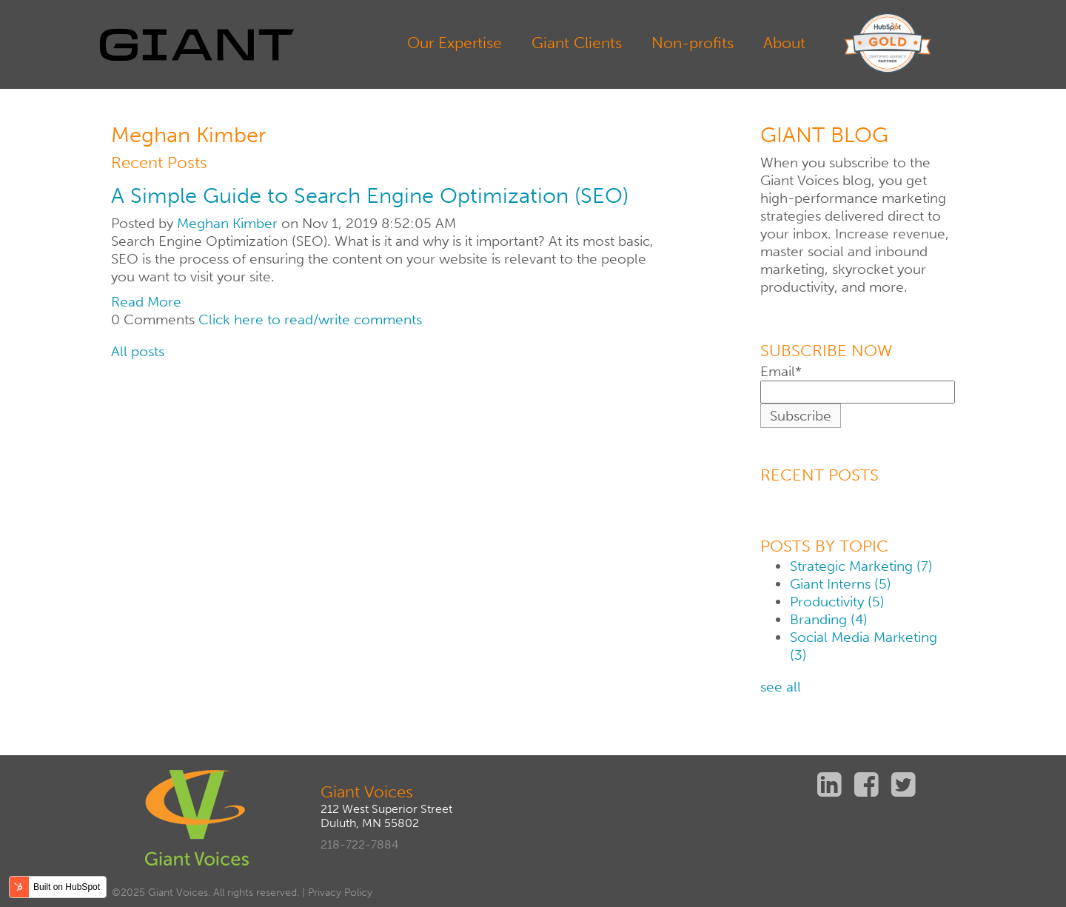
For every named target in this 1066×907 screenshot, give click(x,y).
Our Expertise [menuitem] (454, 42)
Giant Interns (840, 583)
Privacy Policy (340, 892)
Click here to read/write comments (310, 319)
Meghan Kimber (227, 223)
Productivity (837, 601)
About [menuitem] (784, 42)
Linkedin (831, 784)
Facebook (868, 784)
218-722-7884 (360, 844)
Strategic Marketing (861, 566)
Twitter (905, 784)
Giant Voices (367, 792)
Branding (828, 619)
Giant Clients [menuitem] (577, 42)
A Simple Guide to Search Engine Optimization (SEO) (369, 195)
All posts (137, 351)
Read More (146, 301)
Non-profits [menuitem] (692, 42)
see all (780, 686)
